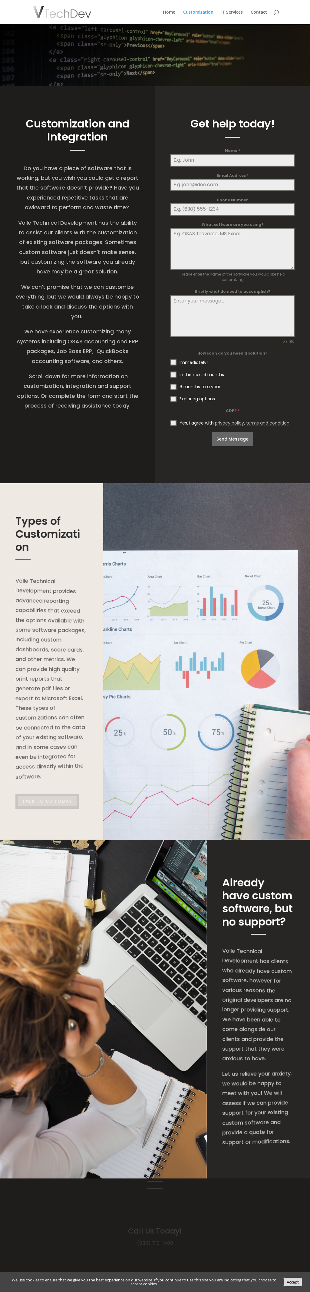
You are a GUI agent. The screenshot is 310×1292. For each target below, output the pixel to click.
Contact (259, 12)
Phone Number (232, 200)
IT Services (232, 12)
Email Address (233, 175)
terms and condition (267, 423)
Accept (293, 1282)
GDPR (232, 410)
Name (232, 150)
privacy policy (229, 423)
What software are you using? (233, 224)
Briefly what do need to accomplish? (232, 291)
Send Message (232, 439)
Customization (198, 12)
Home (169, 12)
